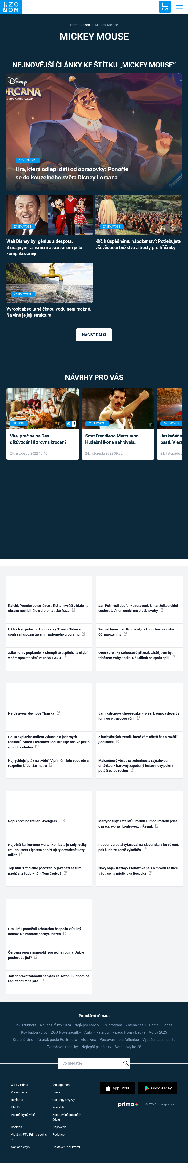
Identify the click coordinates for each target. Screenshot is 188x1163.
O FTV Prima (19, 1085)
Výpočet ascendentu (158, 1039)
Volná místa (19, 1092)
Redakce (58, 1134)
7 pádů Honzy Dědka (128, 1032)
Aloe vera (88, 1039)
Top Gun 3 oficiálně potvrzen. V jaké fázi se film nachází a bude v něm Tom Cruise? (44, 870)
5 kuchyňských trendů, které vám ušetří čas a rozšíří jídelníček (137, 739)
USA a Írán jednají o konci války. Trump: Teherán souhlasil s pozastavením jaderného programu (46, 631)
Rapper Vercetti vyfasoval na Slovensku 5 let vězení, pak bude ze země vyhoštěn (138, 847)
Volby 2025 (158, 1032)
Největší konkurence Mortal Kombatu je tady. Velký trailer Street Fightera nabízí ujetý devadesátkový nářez (47, 850)
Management (61, 1085)
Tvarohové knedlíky (62, 1047)
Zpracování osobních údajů (66, 1117)
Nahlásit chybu (21, 1147)
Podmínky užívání (23, 1115)
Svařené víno (23, 1039)
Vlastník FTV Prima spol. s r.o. (29, 1137)
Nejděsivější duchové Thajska (34, 713)
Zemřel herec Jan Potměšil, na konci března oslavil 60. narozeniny (137, 631)
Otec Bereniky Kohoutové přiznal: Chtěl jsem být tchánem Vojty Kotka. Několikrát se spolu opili (136, 655)
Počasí (167, 1025)
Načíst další (94, 335)
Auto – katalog (96, 1032)
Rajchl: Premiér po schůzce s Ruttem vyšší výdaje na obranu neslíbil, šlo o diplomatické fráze (48, 608)
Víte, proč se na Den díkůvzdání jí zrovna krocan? (38, 439)
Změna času (136, 1025)
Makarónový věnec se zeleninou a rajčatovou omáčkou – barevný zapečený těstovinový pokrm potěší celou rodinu (135, 766)
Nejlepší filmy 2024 (55, 1025)
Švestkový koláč (128, 1047)
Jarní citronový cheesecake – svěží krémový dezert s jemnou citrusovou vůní (138, 715)
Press (56, 1092)
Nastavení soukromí (66, 1147)
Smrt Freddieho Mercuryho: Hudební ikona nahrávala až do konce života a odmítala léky (114, 439)
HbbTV (15, 1107)
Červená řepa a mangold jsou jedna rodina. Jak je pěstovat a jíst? (46, 954)
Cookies (16, 1127)
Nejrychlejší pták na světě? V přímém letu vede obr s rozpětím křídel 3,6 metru (48, 763)
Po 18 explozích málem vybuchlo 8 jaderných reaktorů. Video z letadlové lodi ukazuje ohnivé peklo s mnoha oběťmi (49, 742)
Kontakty (58, 1107)
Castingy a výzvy (63, 1100)
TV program (112, 1025)
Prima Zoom (80, 25)
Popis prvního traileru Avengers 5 (36, 821)
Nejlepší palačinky (96, 1047)
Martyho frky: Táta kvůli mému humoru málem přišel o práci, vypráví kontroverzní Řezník (138, 823)
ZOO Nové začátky (66, 1032)
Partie (154, 1025)
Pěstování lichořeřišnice (119, 1039)
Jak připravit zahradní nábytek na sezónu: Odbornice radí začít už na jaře (48, 978)
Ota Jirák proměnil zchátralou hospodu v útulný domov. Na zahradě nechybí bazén (44, 931)
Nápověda (59, 1127)
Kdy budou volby (34, 1032)
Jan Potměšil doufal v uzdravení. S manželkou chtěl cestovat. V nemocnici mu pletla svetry (138, 608)
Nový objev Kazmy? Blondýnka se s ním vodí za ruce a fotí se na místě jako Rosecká (138, 870)
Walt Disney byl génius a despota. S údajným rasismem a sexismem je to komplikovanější (44, 248)
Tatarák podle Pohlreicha (57, 1039)
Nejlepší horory (86, 1025)
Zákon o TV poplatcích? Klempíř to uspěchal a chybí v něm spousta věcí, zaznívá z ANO (47, 655)
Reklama (17, 1100)
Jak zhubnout (25, 1025)
